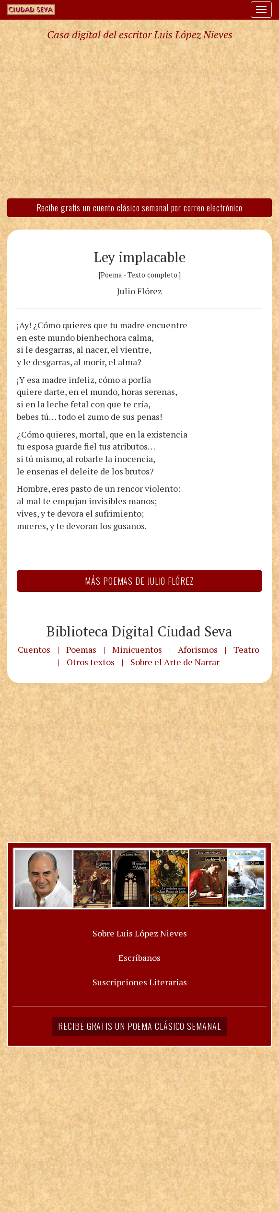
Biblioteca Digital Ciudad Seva (139, 631)
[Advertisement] (139, 119)
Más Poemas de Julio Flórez (139, 581)
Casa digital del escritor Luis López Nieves (139, 34)
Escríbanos (139, 957)
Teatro (246, 649)
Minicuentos (137, 649)
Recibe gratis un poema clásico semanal (139, 1026)
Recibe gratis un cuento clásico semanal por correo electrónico (139, 207)
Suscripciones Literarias (140, 982)
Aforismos (198, 649)
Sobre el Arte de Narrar (175, 662)
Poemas (81, 649)
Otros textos (91, 662)
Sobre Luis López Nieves (140, 933)
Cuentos (34, 649)
